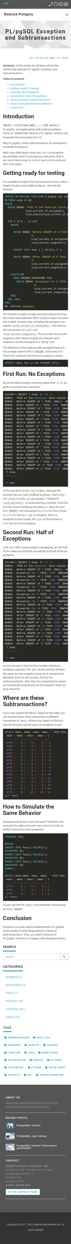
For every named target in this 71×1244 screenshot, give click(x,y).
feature (50, 1045)
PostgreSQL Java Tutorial (31, 1136)
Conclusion (16, 107)
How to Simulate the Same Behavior (31, 103)
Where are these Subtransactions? (30, 99)
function (12, 1052)
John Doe (41, 57)
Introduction (17, 84)
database (12, 1045)
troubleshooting (49, 1075)
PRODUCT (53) (14, 1001)
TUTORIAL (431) (15, 1009)
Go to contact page (22, 1191)
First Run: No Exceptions (24, 92)
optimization (15, 1060)
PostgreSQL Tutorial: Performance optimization (36, 1146)
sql (28, 1075)
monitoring (48, 1052)
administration (16, 1037)
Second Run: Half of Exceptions (28, 96)
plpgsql (54, 1060)
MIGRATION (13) (16, 985)
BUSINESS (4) (14, 977)
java (29, 1052)
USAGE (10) (13, 1017)
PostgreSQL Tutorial (28, 1125)
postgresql (14, 1067)
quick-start (55, 1067)
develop (32, 1045)
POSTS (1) (12, 993)
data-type (41, 1037)
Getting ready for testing (24, 88)
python (34, 1067)
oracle (36, 1060)
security (12, 1075)
